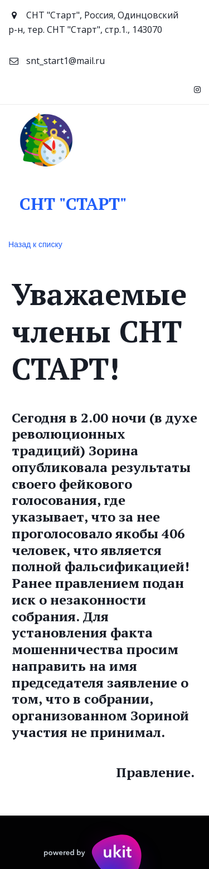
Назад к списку (35, 244)
